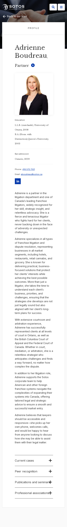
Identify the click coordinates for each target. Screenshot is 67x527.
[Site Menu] (61, 7)
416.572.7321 (28, 169)
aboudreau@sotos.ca (31, 174)
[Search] (53, 7)
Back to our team (14, 16)
